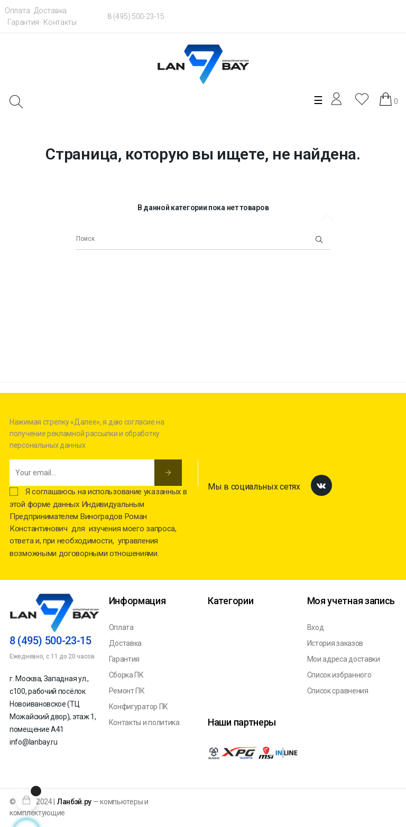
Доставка (50, 10)
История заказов (335, 643)
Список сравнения (337, 691)
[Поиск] (203, 239)
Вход (315, 627)
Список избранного (339, 675)
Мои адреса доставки (343, 659)
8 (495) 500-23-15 (135, 16)
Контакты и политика (144, 722)
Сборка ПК (126, 675)
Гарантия (23, 22)
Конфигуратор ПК (139, 706)
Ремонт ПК (127, 691)
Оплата (17, 10)
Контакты (60, 22)
